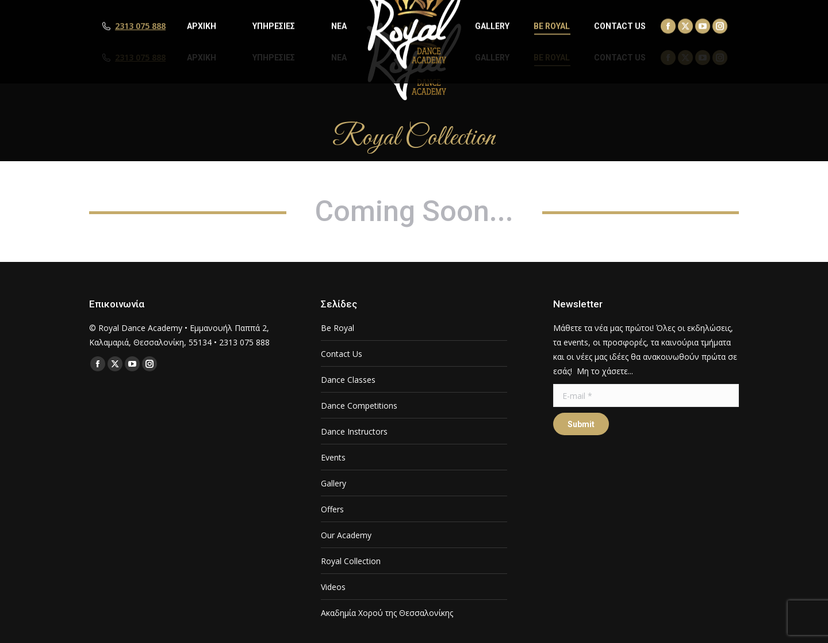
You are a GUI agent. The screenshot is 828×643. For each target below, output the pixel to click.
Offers (332, 509)
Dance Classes (348, 379)
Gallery (333, 483)
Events (333, 457)
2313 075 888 (140, 57)
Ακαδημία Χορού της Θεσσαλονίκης (387, 612)
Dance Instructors (354, 431)
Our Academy (346, 535)
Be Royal (337, 327)
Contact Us (341, 353)
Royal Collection (351, 561)
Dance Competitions (359, 405)
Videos (333, 586)
